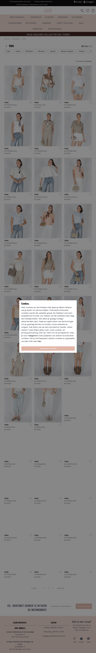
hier (39, 341)
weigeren (32, 335)
